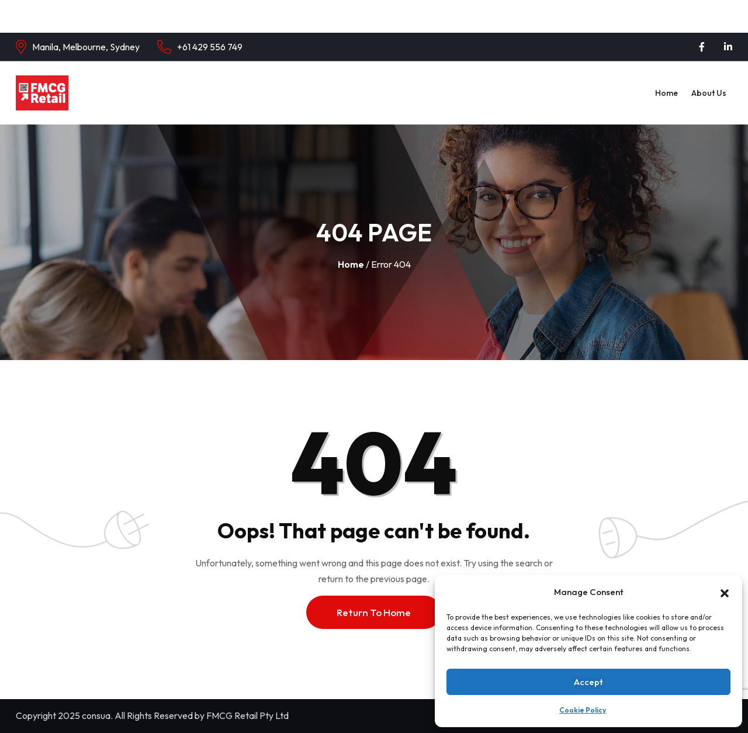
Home (666, 93)
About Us (708, 93)
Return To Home (374, 612)
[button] (724, 592)
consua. (97, 715)
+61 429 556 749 (210, 47)
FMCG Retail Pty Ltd (247, 715)
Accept (588, 681)
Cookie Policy (582, 710)
